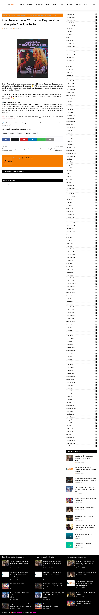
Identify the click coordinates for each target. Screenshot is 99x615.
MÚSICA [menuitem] (55, 5)
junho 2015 (82, 107)
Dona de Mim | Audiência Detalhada (83, 544)
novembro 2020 (82, 283)
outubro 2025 (82, 437)
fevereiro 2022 (82, 321)
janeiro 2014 (82, 57)
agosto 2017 (82, 179)
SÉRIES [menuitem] (48, 5)
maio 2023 (82, 359)
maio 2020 (82, 266)
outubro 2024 (82, 405)
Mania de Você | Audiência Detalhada (83, 535)
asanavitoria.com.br (8, 119)
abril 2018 (82, 202)
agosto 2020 (82, 275)
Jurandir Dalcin (8, 28)
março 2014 (82, 63)
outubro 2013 (82, 49)
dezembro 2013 (82, 55)
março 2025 (82, 420)
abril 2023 (82, 356)
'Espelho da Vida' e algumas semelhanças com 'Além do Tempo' (84, 458)
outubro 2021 (82, 310)
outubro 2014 (82, 84)
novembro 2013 (82, 52)
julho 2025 (82, 431)
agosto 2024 (82, 399)
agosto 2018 (82, 214)
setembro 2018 (82, 217)
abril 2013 (82, 31)
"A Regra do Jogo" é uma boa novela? (84, 517)
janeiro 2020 (82, 260)
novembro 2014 (82, 86)
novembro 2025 (82, 440)
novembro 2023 (82, 373)
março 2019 (82, 234)
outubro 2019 (82, 252)
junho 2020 (82, 269)
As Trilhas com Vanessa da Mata (85, 507)
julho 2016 (82, 141)
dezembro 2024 (82, 411)
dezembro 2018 (82, 226)
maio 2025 (82, 425)
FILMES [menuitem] (62, 5)
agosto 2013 (82, 43)
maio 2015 (82, 104)
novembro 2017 (82, 188)
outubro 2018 (82, 220)
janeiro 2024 (82, 379)
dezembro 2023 (82, 376)
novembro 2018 (82, 223)
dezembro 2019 (82, 257)
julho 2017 (82, 176)
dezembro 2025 (82, 443)
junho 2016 (82, 139)
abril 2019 (82, 237)
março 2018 (82, 199)
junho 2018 (82, 208)
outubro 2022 (82, 344)
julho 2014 (82, 75)
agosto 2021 (82, 304)
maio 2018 (82, 205)
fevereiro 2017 (82, 162)
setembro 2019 (82, 249)
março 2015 (82, 98)
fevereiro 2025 (82, 417)
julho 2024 (82, 396)
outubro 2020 (82, 281)
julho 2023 (82, 365)
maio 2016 (82, 136)
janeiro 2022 (82, 318)
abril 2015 (82, 101)
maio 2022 (82, 330)
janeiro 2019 (82, 228)
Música (20, 133)
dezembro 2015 (82, 121)
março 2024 (82, 385)
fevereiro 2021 (82, 292)
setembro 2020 (82, 278)
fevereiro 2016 (82, 127)
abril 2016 (82, 133)
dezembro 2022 (82, 350)
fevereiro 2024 (82, 382)
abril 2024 (82, 388)
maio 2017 (82, 170)
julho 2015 (82, 110)
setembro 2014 (82, 81)
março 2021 (82, 295)
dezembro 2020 (82, 286)
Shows (34, 133)
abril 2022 (82, 327)
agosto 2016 (82, 144)
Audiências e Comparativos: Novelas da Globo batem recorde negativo (85, 469)
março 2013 (82, 28)
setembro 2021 (82, 307)
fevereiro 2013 (82, 26)
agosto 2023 (82, 367)
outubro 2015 (82, 118)
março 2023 (82, 353)
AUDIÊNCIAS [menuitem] (39, 5)
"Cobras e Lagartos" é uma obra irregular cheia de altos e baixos (85, 526)
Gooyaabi (34, 612)
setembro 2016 (82, 147)
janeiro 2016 (82, 124)
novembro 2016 (82, 153)
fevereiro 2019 (82, 231)
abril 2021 (82, 298)
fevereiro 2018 (82, 197)
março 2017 (82, 165)
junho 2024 (82, 394)
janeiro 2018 (82, 194)
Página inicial (6, 15)
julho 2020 (82, 272)
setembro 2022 (82, 341)
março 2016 (82, 130)
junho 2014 (82, 72)
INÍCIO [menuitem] (22, 5)
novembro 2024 (82, 408)
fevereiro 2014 (82, 60)
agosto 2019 (82, 246)
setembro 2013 (82, 46)
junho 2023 (82, 362)
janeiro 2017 (82, 159)
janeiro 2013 (82, 23)
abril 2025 (82, 423)
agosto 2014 (82, 78)
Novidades (27, 133)
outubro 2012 (82, 14)
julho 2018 (82, 211)
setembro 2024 (82, 402)
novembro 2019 (82, 254)
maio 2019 (82, 240)
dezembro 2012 (82, 20)
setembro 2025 (82, 434)
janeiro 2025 (82, 414)
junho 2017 (82, 173)
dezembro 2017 (82, 191)
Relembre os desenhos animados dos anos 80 (85, 500)
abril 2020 (82, 263)
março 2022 (82, 324)
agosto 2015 (82, 112)
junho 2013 (82, 37)
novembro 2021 (82, 312)
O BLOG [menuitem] (86, 5)
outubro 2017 (82, 185)
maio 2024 (82, 391)
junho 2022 (82, 333)
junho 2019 (82, 243)
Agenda (13, 15)
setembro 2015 (82, 115)
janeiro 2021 (82, 289)
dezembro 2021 (82, 315)
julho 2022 (82, 336)
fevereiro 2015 (82, 95)
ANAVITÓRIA (13, 133)
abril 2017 (82, 168)
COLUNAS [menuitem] (78, 5)
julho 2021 (82, 301)
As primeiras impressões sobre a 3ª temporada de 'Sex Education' (85, 480)
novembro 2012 (82, 17)
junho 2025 (82, 428)
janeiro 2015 (82, 92)
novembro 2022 (82, 347)
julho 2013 (82, 40)
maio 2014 (82, 69)
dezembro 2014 (82, 89)
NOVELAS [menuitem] (30, 5)
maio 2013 (82, 34)
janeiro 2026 (82, 446)
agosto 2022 (82, 339)
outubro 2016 (82, 150)
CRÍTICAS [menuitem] (70, 5)
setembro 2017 (82, 182)
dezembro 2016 (82, 156)
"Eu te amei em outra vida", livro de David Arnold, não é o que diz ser (85, 490)
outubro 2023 (82, 370)
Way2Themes (18, 612)
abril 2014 (82, 66)
